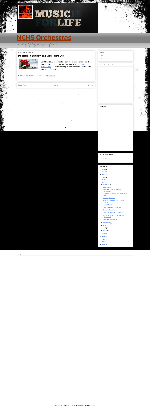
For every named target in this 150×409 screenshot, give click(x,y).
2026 (103, 169)
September (106, 222)
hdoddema (80, 405)
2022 (103, 179)
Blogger (93, 405)
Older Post (89, 85)
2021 (103, 182)
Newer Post (22, 85)
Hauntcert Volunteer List (110, 219)
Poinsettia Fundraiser (109, 210)
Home (56, 85)
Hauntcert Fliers (107, 205)
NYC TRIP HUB (104, 58)
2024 (103, 174)
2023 (103, 177)
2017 (103, 241)
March (105, 230)
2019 (103, 236)
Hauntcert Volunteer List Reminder (113, 212)
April (104, 228)
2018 (103, 239)
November (106, 184)
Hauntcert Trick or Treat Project (112, 207)
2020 (103, 234)
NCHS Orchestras (44, 37)
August (105, 225)
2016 (103, 244)
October (105, 187)
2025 (103, 172)
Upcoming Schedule (109, 198)
